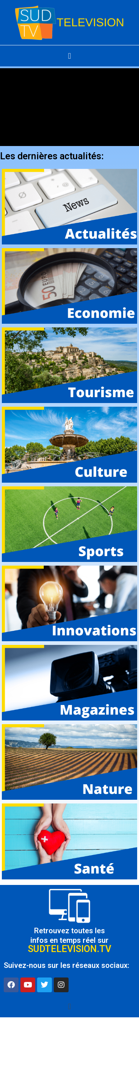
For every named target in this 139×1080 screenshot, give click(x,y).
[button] (69, 56)
